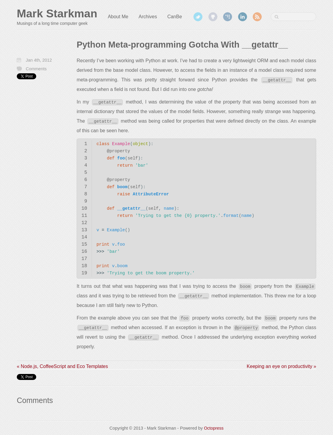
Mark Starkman (57, 13)
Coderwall (227, 16)
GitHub (212, 16)
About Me (118, 16)
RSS (257, 16)
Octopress (214, 428)
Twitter (197, 16)
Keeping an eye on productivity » (281, 366)
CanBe (174, 16)
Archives (148, 16)
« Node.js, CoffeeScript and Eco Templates (62, 366)
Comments (36, 68)
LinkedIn (242, 16)
